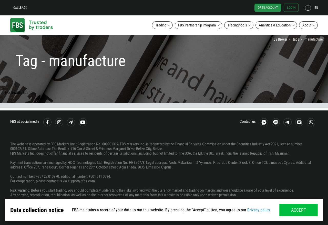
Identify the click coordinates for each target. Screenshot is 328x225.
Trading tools (237, 25)
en (316, 8)
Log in (291, 8)
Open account (268, 8)
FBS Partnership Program (197, 25)
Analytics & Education (275, 25)
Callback (20, 8)
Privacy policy (258, 210)
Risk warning (19, 190)
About (306, 25)
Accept (298, 210)
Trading (160, 25)
